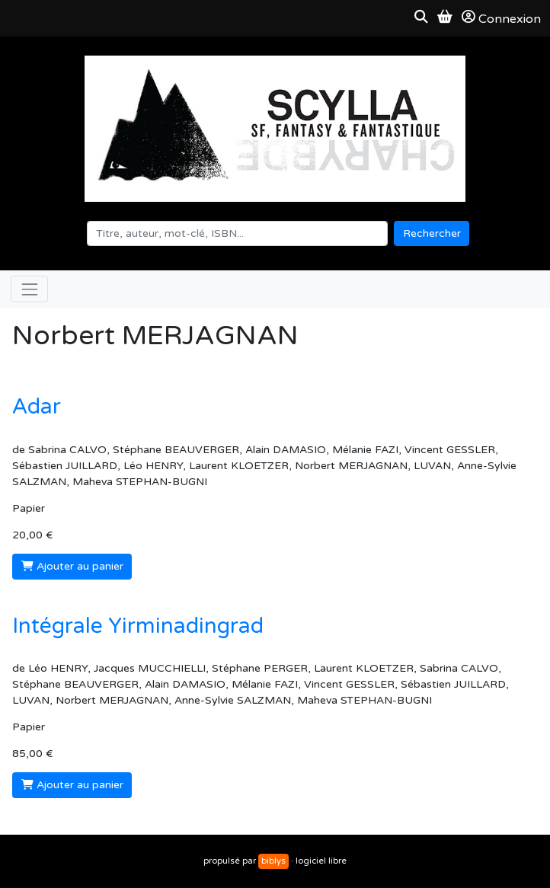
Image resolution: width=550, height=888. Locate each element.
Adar (36, 407)
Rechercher (432, 233)
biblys (273, 861)
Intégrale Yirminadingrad (138, 626)
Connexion (501, 18)
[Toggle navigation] (29, 289)
